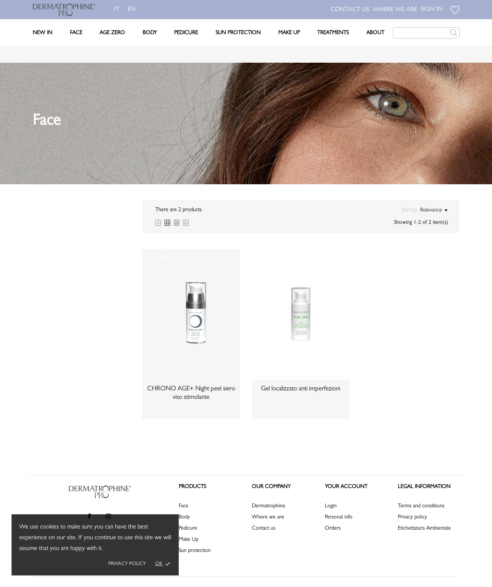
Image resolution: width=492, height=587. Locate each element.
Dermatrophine (268, 506)
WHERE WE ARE (395, 10)
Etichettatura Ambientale (424, 528)
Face (76, 33)
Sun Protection (238, 33)
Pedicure (186, 33)
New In (42, 33)
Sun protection (195, 551)
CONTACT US (350, 10)
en (133, 10)
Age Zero (112, 33)
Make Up (289, 33)
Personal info (338, 517)
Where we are (268, 517)
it (117, 10)
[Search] (426, 32)
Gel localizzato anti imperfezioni (300, 389)
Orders (333, 528)
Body (150, 33)
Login (331, 506)
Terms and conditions (421, 506)
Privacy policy (127, 564)
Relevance (433, 210)
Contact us (263, 528)
